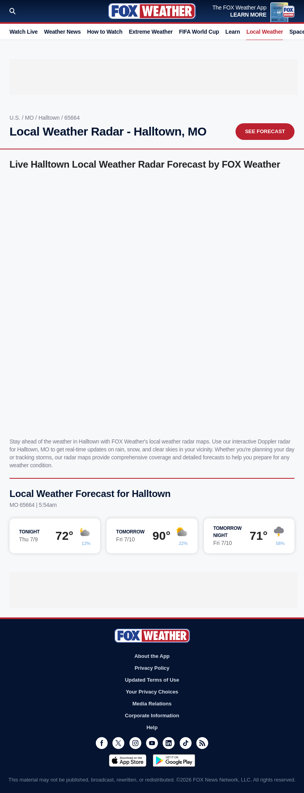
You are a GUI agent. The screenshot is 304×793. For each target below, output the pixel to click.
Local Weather (264, 32)
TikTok (186, 743)
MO (30, 118)
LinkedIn (169, 743)
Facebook (102, 743)
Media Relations (152, 704)
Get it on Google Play (174, 760)
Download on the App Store (127, 760)
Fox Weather (152, 11)
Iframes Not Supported (152, 302)
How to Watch (104, 32)
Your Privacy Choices (152, 692)
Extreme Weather (151, 32)
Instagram (135, 743)
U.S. (16, 118)
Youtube (152, 743)
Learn (232, 32)
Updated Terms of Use (152, 680)
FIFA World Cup (199, 32)
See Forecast (265, 131)
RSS (202, 743)
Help (152, 727)
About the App (151, 656)
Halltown (49, 118)
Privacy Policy (152, 668)
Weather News (62, 32)
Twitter (118, 743)
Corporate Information (152, 715)
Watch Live (24, 32)
